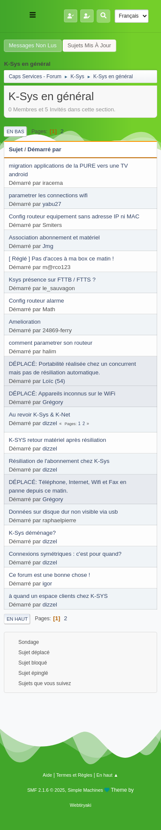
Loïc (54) (54, 381)
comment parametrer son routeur (50, 343)
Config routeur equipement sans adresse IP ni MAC (74, 216)
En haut (16, 619)
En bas (15, 131)
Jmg (48, 246)
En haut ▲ (107, 775)
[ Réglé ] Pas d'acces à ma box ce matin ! (61, 258)
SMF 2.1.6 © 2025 (46, 790)
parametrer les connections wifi (48, 195)
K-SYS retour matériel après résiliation (57, 440)
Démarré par (44, 149)
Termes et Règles (74, 775)
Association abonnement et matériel (54, 237)
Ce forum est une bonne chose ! (49, 575)
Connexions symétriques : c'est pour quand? (65, 554)
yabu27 (52, 204)
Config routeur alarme (36, 300)
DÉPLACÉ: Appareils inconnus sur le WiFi (62, 393)
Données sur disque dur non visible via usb (63, 511)
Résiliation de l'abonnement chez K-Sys (59, 461)
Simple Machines (85, 790)
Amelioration (24, 322)
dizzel (50, 423)
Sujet (16, 149)
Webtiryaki (80, 805)
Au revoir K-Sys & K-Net (39, 414)
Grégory (53, 402)
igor (47, 583)
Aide (47, 775)
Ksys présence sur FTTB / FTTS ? (52, 279)
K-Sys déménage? (32, 533)
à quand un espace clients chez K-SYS (58, 596)
